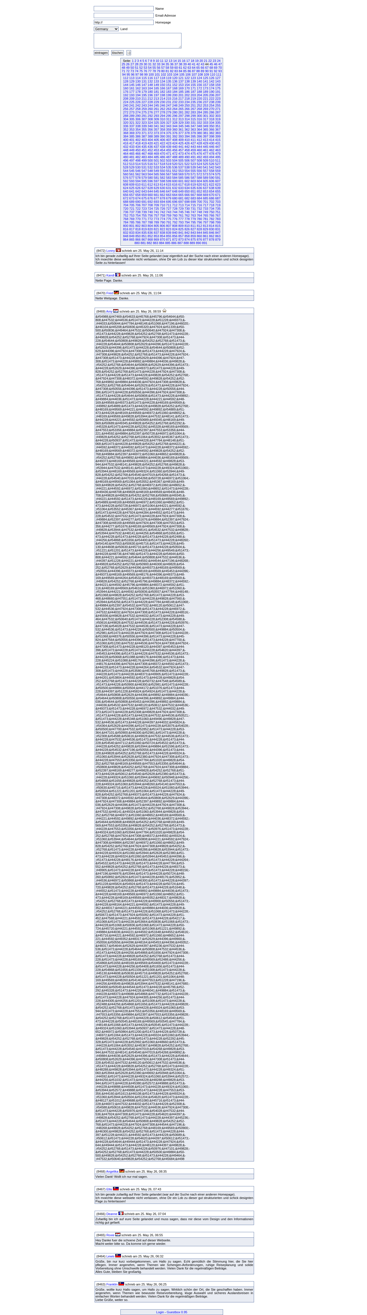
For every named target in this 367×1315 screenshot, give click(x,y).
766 (211, 215)
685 (205, 198)
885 (167, 243)
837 (156, 232)
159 (217, 85)
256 (125, 109)
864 (125, 239)
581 (156, 177)
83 (176, 71)
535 (168, 167)
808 (174, 225)
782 (211, 219)
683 (193, 198)
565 (156, 174)
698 (187, 201)
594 (137, 181)
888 (186, 243)
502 (162, 160)
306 (137, 119)
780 (199, 219)
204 (199, 95)
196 (150, 95)
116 (150, 78)
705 (131, 205)
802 (137, 225)
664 (174, 195)
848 (125, 236)
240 (125, 105)
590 (211, 177)
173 (205, 88)
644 (150, 191)
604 (199, 181)
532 (150, 167)
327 (168, 122)
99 (146, 74)
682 (187, 198)
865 (131, 239)
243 (144, 105)
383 (217, 133)
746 (187, 212)
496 (125, 160)
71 (123, 71)
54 (149, 67)
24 (218, 60)
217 (181, 98)
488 (174, 157)
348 (199, 126)
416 (125, 143)
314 (187, 119)
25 (123, 64)
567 (168, 174)
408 (174, 140)
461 (205, 150)
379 (193, 133)
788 (150, 222)
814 (211, 225)
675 (144, 198)
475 (193, 153)
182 (162, 91)
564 (150, 174)
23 (214, 60)
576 (125, 177)
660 (150, 195)
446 (211, 146)
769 (131, 219)
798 (211, 222)
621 (205, 184)
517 (156, 164)
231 (168, 102)
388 (150, 136)
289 (131, 115)
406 (162, 140)
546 (137, 170)
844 (199, 232)
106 (187, 74)
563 (144, 174)
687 (217, 198)
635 (193, 188)
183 (168, 91)
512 (125, 164)
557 (205, 170)
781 (205, 219)
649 (181, 191)
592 (125, 181)
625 (131, 188)
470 (162, 153)
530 (137, 167)
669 (205, 195)
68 (211, 67)
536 (174, 167)
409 (181, 140)
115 (144, 78)
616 (174, 184)
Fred (109, 293)
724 (150, 208)
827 (193, 229)
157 (205, 85)
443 (193, 146)
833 (131, 232)
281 (181, 112)
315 (193, 119)
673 (131, 198)
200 (174, 95)
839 (168, 232)
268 (199, 109)
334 (211, 122)
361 (181, 129)
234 (187, 102)
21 (205, 60)
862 (211, 236)
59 (171, 67)
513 (131, 164)
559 (217, 170)
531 (144, 167)
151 (168, 85)
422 (162, 143)
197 (156, 95)
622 (211, 184)
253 (205, 105)
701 (205, 201)
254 (211, 105)
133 (156, 81)
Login (160, 1312)
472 (174, 153)
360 (174, 129)
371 (144, 133)
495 (217, 157)
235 (193, 102)
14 (175, 60)
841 (181, 232)
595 (144, 181)
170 (187, 88)
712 (174, 205)
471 (168, 153)
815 (217, 225)
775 (168, 219)
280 (174, 112)
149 (156, 85)
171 (193, 88)
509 (205, 160)
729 (181, 208)
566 (162, 174)
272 (125, 112)
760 (174, 215)
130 (137, 81)
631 (168, 188)
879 (217, 239)
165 (156, 88)
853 (156, 236)
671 (217, 195)
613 (156, 184)
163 (144, 88)
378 (187, 133)
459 (193, 150)
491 (193, 157)
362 (187, 129)
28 (136, 64)
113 (131, 78)
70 (220, 67)
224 (125, 102)
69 (215, 67)
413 (205, 140)
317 (205, 119)
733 (205, 208)
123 (193, 78)
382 (211, 133)
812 (199, 225)
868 (150, 239)
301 (205, 115)
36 (171, 64)
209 (131, 98)
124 (199, 78)
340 (150, 126)
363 (193, 129)
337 (131, 126)
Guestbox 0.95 (177, 1312)
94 (124, 74)
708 (150, 205)
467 (144, 153)
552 (174, 170)
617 (181, 184)
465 (131, 153)
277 (156, 112)
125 (205, 78)
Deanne (112, 1214)
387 (144, 136)
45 (211, 64)
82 (171, 71)
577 (131, 177)
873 (181, 239)
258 (137, 109)
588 (199, 177)
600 (174, 181)
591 (217, 177)
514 (137, 164)
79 (158, 71)
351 (217, 126)
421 (156, 143)
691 (144, 201)
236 (199, 102)
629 (156, 188)
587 (193, 177)
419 (144, 143)
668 (199, 195)
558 (211, 170)
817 (131, 229)
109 (206, 74)
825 (181, 229)
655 (217, 191)
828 (199, 229)
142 (211, 81)
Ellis (109, 1189)
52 (141, 67)
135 (168, 81)
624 (125, 188)
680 (174, 198)
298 (187, 115)
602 (187, 181)
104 (175, 74)
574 (211, 174)
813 (205, 225)
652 (199, 191)
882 (149, 243)
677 (156, 198)
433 (131, 146)
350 (211, 126)
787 (144, 222)
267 (193, 109)
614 (162, 184)
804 (150, 225)
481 (131, 157)
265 (181, 109)
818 (137, 229)
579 (144, 177)
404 (150, 140)
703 (217, 201)
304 (125, 119)
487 (168, 157)
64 (193, 67)
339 (144, 126)
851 (144, 236)
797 (205, 222)
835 (144, 232)
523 (193, 164)
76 (145, 71)
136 (174, 81)
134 (162, 81)
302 (211, 115)
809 (181, 225)
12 (166, 60)
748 (199, 212)
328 (174, 122)
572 (199, 174)
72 (128, 71)
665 (181, 195)
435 (144, 146)
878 (211, 239)
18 (192, 60)
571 (193, 174)
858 (187, 236)
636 (199, 188)
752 (125, 215)
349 (205, 126)
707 (144, 205)
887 (180, 243)
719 (217, 205)
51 (136, 67)
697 (181, 201)
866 (137, 239)
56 (158, 67)
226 (137, 102)
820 (150, 229)
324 (150, 122)
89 (202, 71)
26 (128, 64)
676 (150, 198)
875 (193, 239)
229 (156, 102)
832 (125, 232)
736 (125, 212)
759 (168, 215)
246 (162, 105)
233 (181, 102)
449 (131, 150)
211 (144, 98)
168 (174, 88)
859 (193, 236)
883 (155, 243)
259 (144, 109)
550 (162, 170)
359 (168, 129)
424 (174, 143)
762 (187, 215)
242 (137, 105)
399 (217, 136)
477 (205, 153)
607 (217, 181)
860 (199, 236)
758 (162, 215)
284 (199, 112)
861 (205, 236)
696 (174, 201)
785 (131, 222)
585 (181, 177)
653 (205, 191)
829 (205, 229)
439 (168, 146)
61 (180, 67)
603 (193, 181)
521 (181, 164)
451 (144, 150)
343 (168, 126)
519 (168, 164)
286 (211, 112)
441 (181, 146)
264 (174, 109)
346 (187, 126)
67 (206, 67)
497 (131, 160)
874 (187, 239)
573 (205, 174)
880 (137, 243)
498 (137, 160)
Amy (109, 311)
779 (193, 219)
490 (187, 157)
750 (211, 212)
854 (162, 236)
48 (123, 67)
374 (162, 133)
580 (150, 177)
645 (156, 191)
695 (168, 201)
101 (157, 74)
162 (137, 88)
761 (181, 215)
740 (150, 212)
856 (174, 236)
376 (174, 133)
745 (181, 212)
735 (217, 208)
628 (150, 188)
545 (131, 170)
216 (174, 98)
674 (137, 198)
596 (150, 181)
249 (181, 105)
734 (211, 208)
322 (137, 122)
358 (162, 129)
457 (181, 150)
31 (149, 64)
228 (150, 102)
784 (125, 222)
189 (205, 91)
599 (168, 181)
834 (137, 232)
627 (144, 188)
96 (132, 74)
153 (181, 85)
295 (168, 115)
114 (137, 78)
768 (125, 219)
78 (154, 71)
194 (137, 95)
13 (170, 60)
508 (199, 160)
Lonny (110, 250)
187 (193, 91)
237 (205, 102)
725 (156, 208)
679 (168, 198)
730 (187, 208)
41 (193, 64)
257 (131, 109)
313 (181, 119)
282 (187, 112)
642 (137, 191)
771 (144, 219)
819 (144, 229)
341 (156, 126)
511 (217, 160)
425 (181, 143)
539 (193, 167)
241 (131, 105)
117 (156, 78)
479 (217, 153)
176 (125, 91)
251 (193, 105)
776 (174, 219)
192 (125, 95)
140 (199, 81)
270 (211, 109)
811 (193, 225)
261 (156, 109)
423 (168, 143)
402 (137, 140)
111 (218, 74)
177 (131, 91)
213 (156, 98)
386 (137, 136)
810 (187, 225)
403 (144, 140)
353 (131, 129)
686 (211, 198)
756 (150, 215)
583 (168, 177)
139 (193, 81)
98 (141, 74)
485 (156, 157)
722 (137, 208)
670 (211, 195)
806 (162, 225)
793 (181, 222)
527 (217, 164)
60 (176, 67)
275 (144, 112)
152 (174, 85)
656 (125, 195)
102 (163, 74)
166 (162, 88)
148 (150, 85)
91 (211, 71)
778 (187, 219)
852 (150, 236)
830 (211, 229)
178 (137, 91)
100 (151, 74)
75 (141, 71)
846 (211, 232)
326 (162, 122)
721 (131, 208)
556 (199, 170)
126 (211, 78)
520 (174, 164)
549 (156, 170)
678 (162, 198)
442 (187, 146)
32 (154, 64)
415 (217, 140)
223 (217, 98)
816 (125, 229)
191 (217, 91)
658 (137, 195)
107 (194, 74)
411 (193, 140)
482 (137, 157)
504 (174, 160)
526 (211, 164)
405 (156, 140)
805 (156, 225)
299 (193, 115)
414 (211, 140)
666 (187, 195)
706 (137, 205)
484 (150, 157)
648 (174, 191)
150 (162, 85)
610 (137, 184)
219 (193, 98)
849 (131, 236)
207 (217, 95)
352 (125, 129)
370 (137, 133)
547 (144, 170)
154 (187, 85)
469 (156, 153)
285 (205, 112)
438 (162, 146)
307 (144, 119)
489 (181, 157)
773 (156, 219)
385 (131, 136)
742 (162, 212)
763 (193, 215)
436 (150, 146)
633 (181, 188)
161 (131, 88)
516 (150, 164)
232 (174, 102)
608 (125, 184)
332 (199, 122)
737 (131, 212)
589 (205, 177)
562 (137, 174)
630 (162, 188)
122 (187, 78)
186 (187, 91)
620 (199, 184)
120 (174, 78)
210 (137, 98)
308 (150, 119)
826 (187, 229)
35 (167, 64)
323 (144, 122)
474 (187, 153)
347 (193, 126)
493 (205, 157)
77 (149, 71)
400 (125, 140)
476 (199, 153)
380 (199, 133)
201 (181, 95)
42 (198, 64)
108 (200, 74)
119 (168, 78)
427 (193, 143)
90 (206, 71)
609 (131, 184)
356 (150, 129)
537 (181, 167)
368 (125, 133)
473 (181, 153)
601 (181, 181)
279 (168, 112)
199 (168, 95)
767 (217, 215)
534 (162, 167)
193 (131, 95)
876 (199, 239)
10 (157, 60)
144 (125, 85)
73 (132, 71)
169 (181, 88)
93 (220, 71)
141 (205, 81)
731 (193, 208)
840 (174, 232)
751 (217, 212)
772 (150, 219)
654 (211, 191)
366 (211, 129)
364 (199, 129)
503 (168, 160)
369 (131, 133)
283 (193, 112)
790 (162, 222)
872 (174, 239)
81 (167, 71)
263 (168, 109)
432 (125, 146)
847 (217, 232)
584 (174, 177)
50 (132, 67)
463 (217, 150)
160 (125, 88)
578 (137, 177)
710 (162, 205)
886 (173, 243)
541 (205, 167)
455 (168, 150)
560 (125, 174)
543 (217, 167)
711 (168, 205)
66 (202, 67)
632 (174, 188)
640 (125, 191)
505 (181, 160)
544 (125, 170)
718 (211, 205)
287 (217, 112)
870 (162, 239)
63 (189, 67)
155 (193, 85)
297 (181, 115)
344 (174, 126)
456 (174, 150)
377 (181, 133)
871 (168, 239)
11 (161, 60)
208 (125, 98)
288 (125, 115)
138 (187, 81)
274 (137, 112)
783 (217, 219)
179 (144, 91)
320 (125, 122)
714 (187, 205)
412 (199, 140)
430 (211, 143)
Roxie (110, 1235)
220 (199, 98)
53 (145, 67)
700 (199, 201)
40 (189, 64)
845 (205, 232)
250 (187, 105)
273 (131, 112)
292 (150, 115)
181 (156, 91)
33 (158, 64)
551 (168, 170)
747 (193, 212)
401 (131, 140)
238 (211, 102)
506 (187, 160)
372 (150, 133)
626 (137, 188)
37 (176, 64)
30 (145, 64)
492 (199, 157)
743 (168, 212)
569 (181, 174)
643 (144, 191)
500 (150, 160)
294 (162, 115)
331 (193, 122)
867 (144, 239)
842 (187, 232)
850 (137, 236)
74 (136, 71)
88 (198, 71)
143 (217, 81)
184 (174, 91)
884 (161, 243)
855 (168, 236)
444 (199, 146)
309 (156, 119)
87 (193, 71)
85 (185, 71)
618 (187, 184)
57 (163, 67)
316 (199, 119)
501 (156, 160)
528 (125, 167)
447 (217, 146)
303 (217, 115)
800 (125, 225)
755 (144, 215)
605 (205, 181)
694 (162, 201)
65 (198, 67)
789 (156, 222)
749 (205, 212)
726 (162, 208)
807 (168, 225)
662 (162, 195)
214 (162, 98)
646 (162, 191)
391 (168, 136)
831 (217, 229)
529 (131, 167)
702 (211, 201)
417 (131, 143)
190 (211, 91)
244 (150, 105)
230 (162, 102)
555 (193, 170)
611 (144, 184)
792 (174, 222)
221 (205, 98)
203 (193, 95)
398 (211, 136)
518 (162, 164)
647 (168, 191)
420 (150, 143)
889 (192, 243)
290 (137, 115)
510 (211, 160)
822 (162, 229)
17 (188, 60)
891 (204, 243)
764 (199, 215)
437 (156, 146)
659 (144, 195)
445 (205, 146)
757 (156, 215)
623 (217, 184)
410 (187, 140)
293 (156, 115)
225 (131, 102)
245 (156, 105)
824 (174, 229)
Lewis (110, 1256)
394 (187, 136)
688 (125, 201)
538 (187, 167)
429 (205, 143)
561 (131, 174)
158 (211, 85)
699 (193, 201)
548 (150, 170)
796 (199, 222)
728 (174, 208)
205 (205, 95)
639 (217, 188)
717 (205, 205)
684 (199, 198)
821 (156, 229)
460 (199, 150)
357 (156, 129)
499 (144, 160)
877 (205, 239)
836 (150, 232)
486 (162, 157)
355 (144, 129)
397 (205, 136)
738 (137, 212)
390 (162, 136)
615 (168, 184)
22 (210, 60)
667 (193, 195)
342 (162, 126)
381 (205, 133)
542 (211, 167)
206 (211, 95)
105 (181, 74)
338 (137, 126)
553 (181, 170)
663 (168, 195)
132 (150, 81)
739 (144, 212)
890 (198, 243)
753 (131, 215)
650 (187, 191)
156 (199, 85)
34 (163, 64)
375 (168, 133)
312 (174, 119)
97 (137, 74)
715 (193, 205)
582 (162, 177)
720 (125, 208)
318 (211, 119)
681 (181, 198)
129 (131, 81)
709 (156, 205)
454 (162, 150)
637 (205, 188)
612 (150, 184)
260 (150, 109)
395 (193, 136)
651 (193, 191)
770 (137, 219)
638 (211, 188)
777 (181, 219)
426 (187, 143)
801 (131, 225)
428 (199, 143)
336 (125, 126)
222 (211, 98)
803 (144, 225)
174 (211, 88)
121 (181, 78)
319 (217, 119)
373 (156, 133)
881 (143, 243)
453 (156, 150)
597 (156, 181)
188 (199, 91)
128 (125, 81)
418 (137, 143)
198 (162, 95)
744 (174, 212)
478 (211, 153)
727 (168, 208)
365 (205, 129)
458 (187, 150)
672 (125, 198)
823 (168, 229)
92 (215, 71)
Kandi (110, 275)
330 (187, 122)
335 (217, 122)
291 (144, 115)
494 (211, 157)
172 (199, 88)
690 (137, 201)
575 (217, 174)
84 (180, 71)
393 (181, 136)
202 (187, 95)
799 (217, 222)
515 (144, 164)
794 (187, 222)
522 (187, 164)
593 (131, 181)
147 (144, 85)
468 (150, 153)
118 (162, 78)
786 (137, 222)
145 (131, 85)
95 (128, 74)
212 (150, 98)
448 (125, 150)
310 (162, 119)
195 (144, 95)
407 (168, 140)
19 (196, 60)
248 (174, 105)
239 (217, 102)
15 (179, 60)
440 (174, 146)
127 (217, 78)
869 (156, 239)
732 (199, 208)
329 (181, 122)
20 (201, 60)
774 (162, 219)
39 (185, 64)
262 (162, 109)
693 (156, 201)
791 (168, 222)
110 (212, 74)
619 (193, 184)
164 (150, 88)
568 (174, 174)
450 (137, 150)
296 (174, 115)
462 (211, 150)
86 (189, 71)
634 (187, 188)
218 (187, 98)
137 (181, 81)
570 (187, 174)
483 (144, 157)
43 (202, 64)
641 (131, 191)
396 (199, 136)
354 (137, 129)
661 (156, 195)
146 (137, 85)
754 (137, 215)
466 (137, 153)
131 (144, 81)
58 (167, 67)
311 (168, 119)
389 (156, 136)
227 (144, 102)
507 (193, 160)
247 (168, 105)
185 (181, 91)
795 (193, 222)
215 (168, 98)
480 (125, 157)
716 (199, 205)
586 (187, 177)
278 (162, 112)
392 (174, 136)
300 (199, 115)
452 (150, 150)
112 (125, 78)
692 (150, 201)
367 (217, 129)
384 (125, 136)
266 (187, 109)
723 (144, 208)
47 (220, 64)
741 (156, 212)
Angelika (112, 1171)
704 (125, 205)
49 (128, 67)
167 (168, 88)
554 (187, 170)
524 (199, 164)
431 (217, 143)
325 (156, 122)
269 (205, 109)
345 (181, 126)
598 (162, 181)
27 (132, 64)
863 (217, 236)
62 (185, 67)
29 (141, 64)
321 (131, 122)
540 (199, 167)
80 (163, 71)
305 (131, 119)
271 (217, 109)
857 (181, 236)
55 (154, 67)
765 (205, 215)
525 (205, 164)
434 (137, 146)
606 (211, 181)
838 (162, 232)
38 (180, 64)
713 (181, 205)
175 (217, 88)
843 (193, 232)
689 (131, 201)
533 (156, 167)
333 (205, 122)
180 (150, 91)
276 (150, 112)
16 (184, 60)
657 (131, 195)
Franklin (112, 1284)
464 (125, 153)
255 (217, 105)
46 (215, 64)
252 (199, 105)
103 (169, 74)
